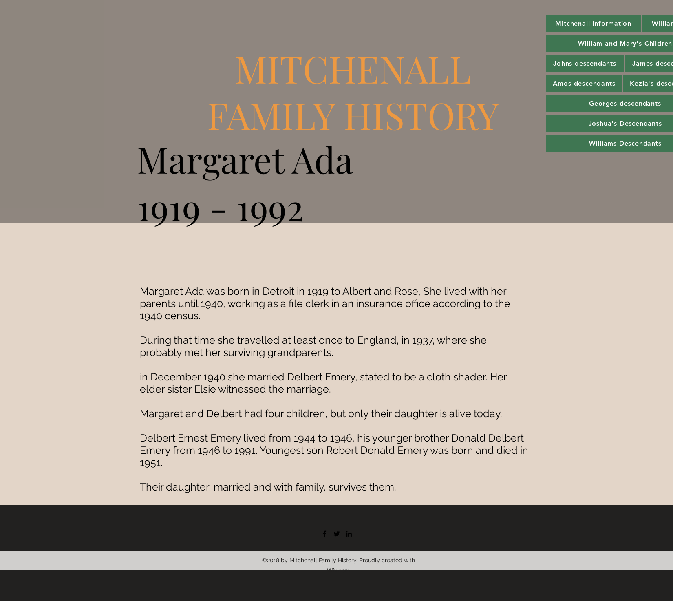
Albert (356, 291)
